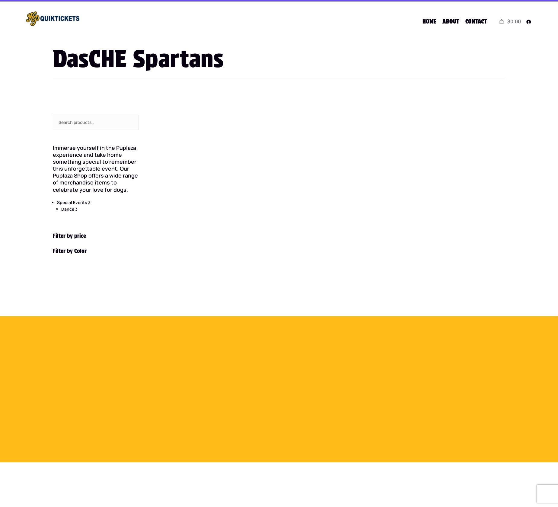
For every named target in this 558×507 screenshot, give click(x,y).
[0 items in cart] (510, 22)
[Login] (528, 22)
